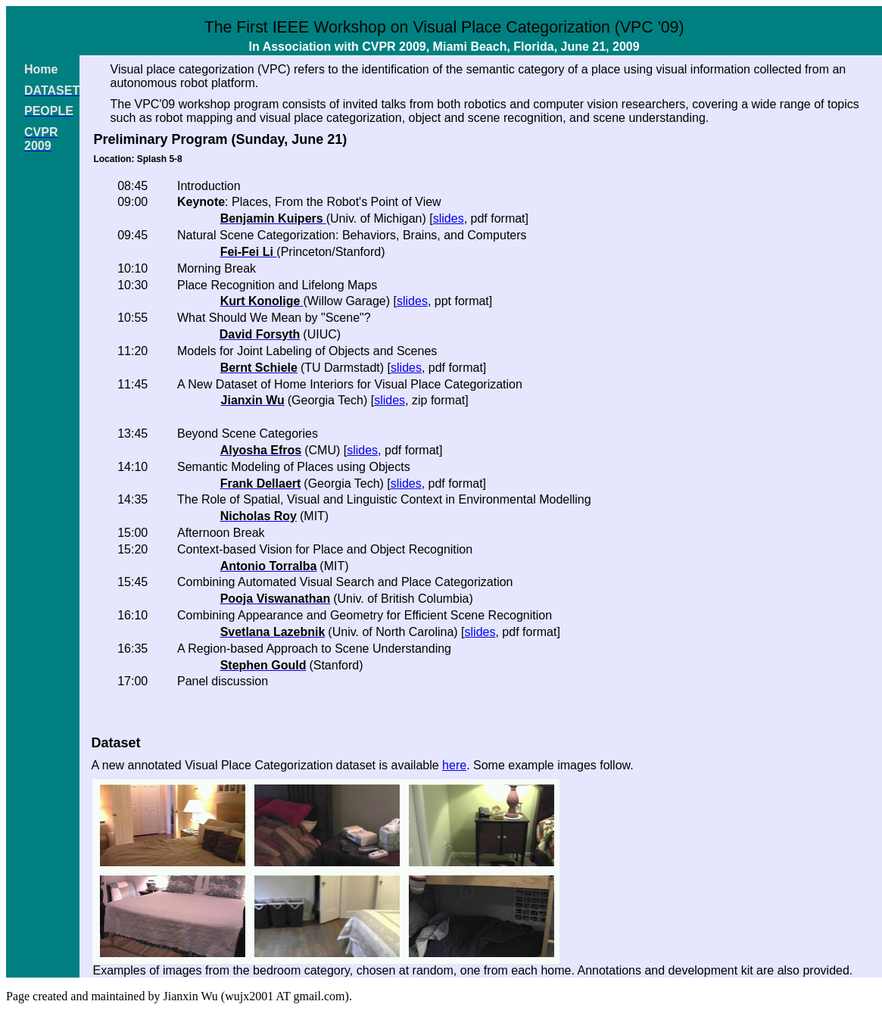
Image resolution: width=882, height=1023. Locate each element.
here (454, 765)
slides (448, 218)
